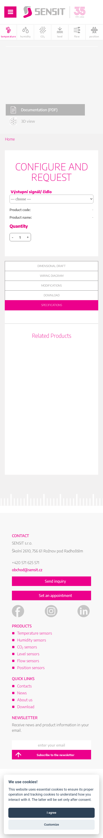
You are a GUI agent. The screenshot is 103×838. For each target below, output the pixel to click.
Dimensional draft (51, 266)
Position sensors (31, 667)
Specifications (51, 305)
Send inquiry (55, 581)
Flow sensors (28, 660)
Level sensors (28, 653)
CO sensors (27, 647)
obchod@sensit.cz (27, 569)
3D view (22, 121)
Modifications (51, 285)
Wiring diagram (51, 276)
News (22, 693)
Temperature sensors (34, 633)
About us (24, 699)
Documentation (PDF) (33, 110)
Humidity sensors (31, 640)
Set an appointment (55, 595)
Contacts (24, 686)
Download (52, 295)
